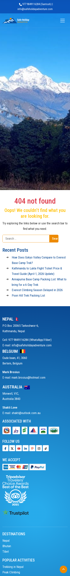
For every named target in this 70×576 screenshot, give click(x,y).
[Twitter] (12, 448)
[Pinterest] (32, 448)
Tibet (5, 551)
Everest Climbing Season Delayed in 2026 (37, 290)
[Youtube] (19, 448)
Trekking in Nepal (13, 567)
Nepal (6, 540)
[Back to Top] (63, 569)
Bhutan (6, 546)
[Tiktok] (39, 448)
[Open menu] (62, 20)
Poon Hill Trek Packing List (28, 295)
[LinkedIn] (26, 448)
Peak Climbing (11, 572)
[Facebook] (5, 448)
